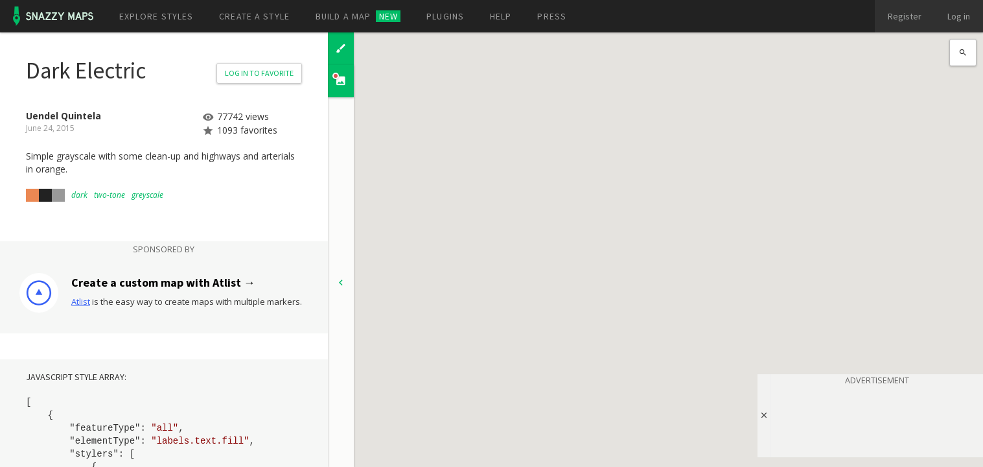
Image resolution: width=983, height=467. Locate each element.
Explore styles (156, 16)
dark (79, 194)
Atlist (80, 301)
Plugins (445, 16)
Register (904, 16)
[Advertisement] (876, 419)
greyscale (147, 194)
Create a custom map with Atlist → (163, 282)
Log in (958, 16)
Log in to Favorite (259, 73)
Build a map (358, 16)
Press (551, 16)
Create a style (254, 16)
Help (500, 16)
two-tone (109, 194)
